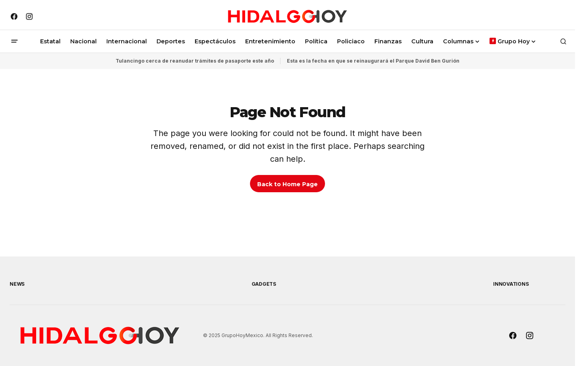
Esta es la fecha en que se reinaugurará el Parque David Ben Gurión (373, 61)
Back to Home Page (287, 184)
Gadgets (264, 284)
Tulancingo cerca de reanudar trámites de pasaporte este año (195, 61)
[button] (14, 41)
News (17, 284)
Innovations (510, 284)
